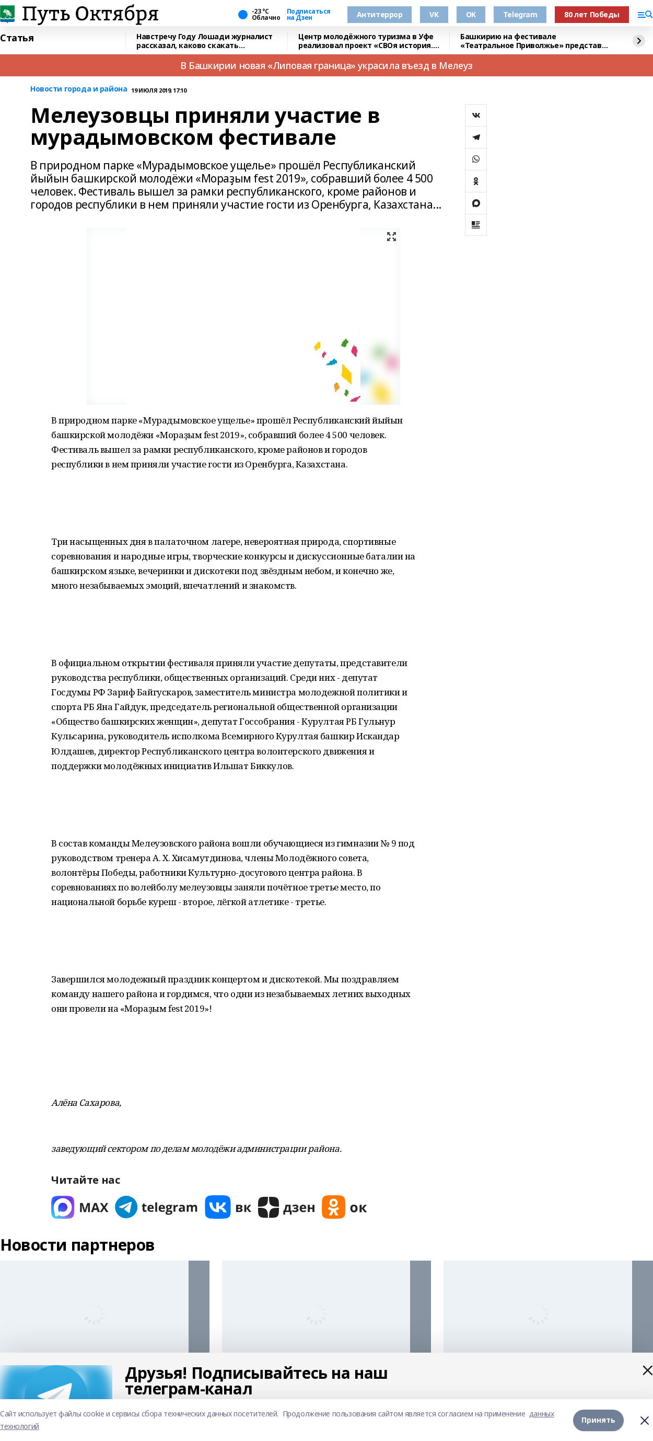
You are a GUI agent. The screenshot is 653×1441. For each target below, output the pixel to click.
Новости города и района (78, 89)
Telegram (520, 14)
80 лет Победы (592, 14)
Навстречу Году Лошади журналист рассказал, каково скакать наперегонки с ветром (204, 41)
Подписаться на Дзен (309, 14)
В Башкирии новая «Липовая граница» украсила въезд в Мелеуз (326, 65)
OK (471, 14)
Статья (16, 38)
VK (433, 14)
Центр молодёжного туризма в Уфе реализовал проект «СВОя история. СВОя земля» (366, 41)
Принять (598, 1420)
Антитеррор (380, 14)
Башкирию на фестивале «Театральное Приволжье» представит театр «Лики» (535, 41)
